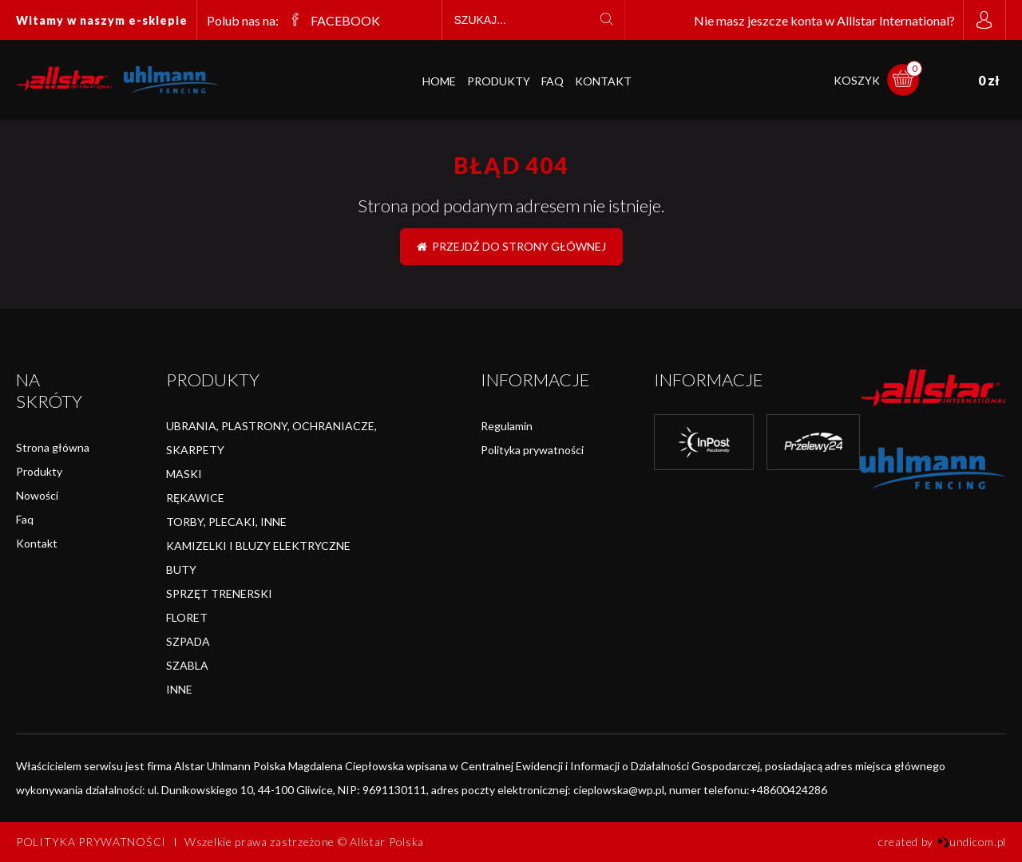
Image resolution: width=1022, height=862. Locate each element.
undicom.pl (971, 841)
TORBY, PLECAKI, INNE (226, 521)
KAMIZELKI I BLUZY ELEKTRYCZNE (258, 545)
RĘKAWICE (195, 497)
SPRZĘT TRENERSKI (219, 593)
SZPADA (188, 641)
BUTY (181, 569)
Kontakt (603, 81)
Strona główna (52, 447)
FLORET (187, 617)
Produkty (498, 81)
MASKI (184, 473)
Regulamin (507, 426)
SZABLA (187, 665)
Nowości (37, 495)
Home (439, 81)
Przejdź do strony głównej (511, 246)
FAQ (552, 81)
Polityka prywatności (532, 450)
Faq (25, 519)
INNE (179, 689)
